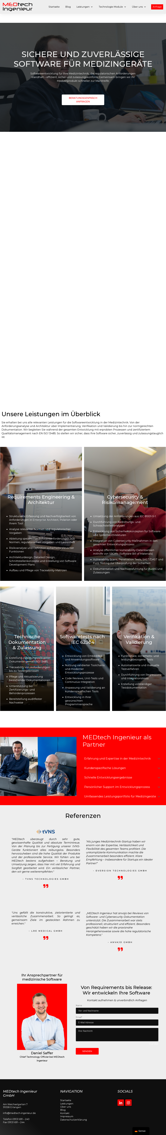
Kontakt (64, 1110)
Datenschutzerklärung (73, 1116)
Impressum (66, 1113)
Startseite (65, 1097)
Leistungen (66, 1100)
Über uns (65, 1103)
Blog (63, 1106)
